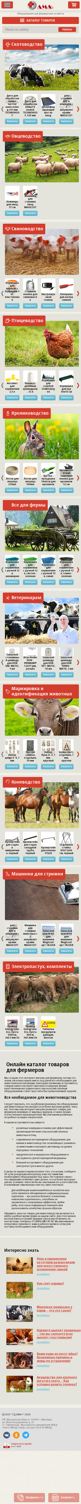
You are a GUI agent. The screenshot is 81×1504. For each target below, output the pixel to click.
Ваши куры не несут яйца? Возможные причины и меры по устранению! (57, 1357)
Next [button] (78, 109)
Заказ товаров (74, 5)
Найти (67, 29)
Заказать (12, 121)
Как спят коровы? (50, 1283)
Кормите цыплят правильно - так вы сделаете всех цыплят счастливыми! (59, 1334)
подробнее (43, 1274)
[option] (12, 109)
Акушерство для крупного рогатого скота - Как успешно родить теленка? (57, 1381)
